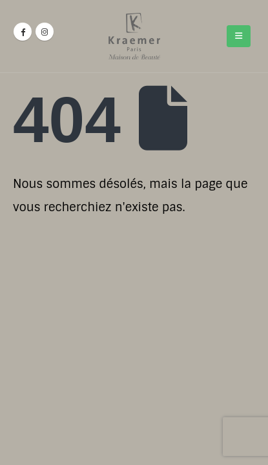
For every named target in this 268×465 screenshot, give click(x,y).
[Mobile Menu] (239, 36)
